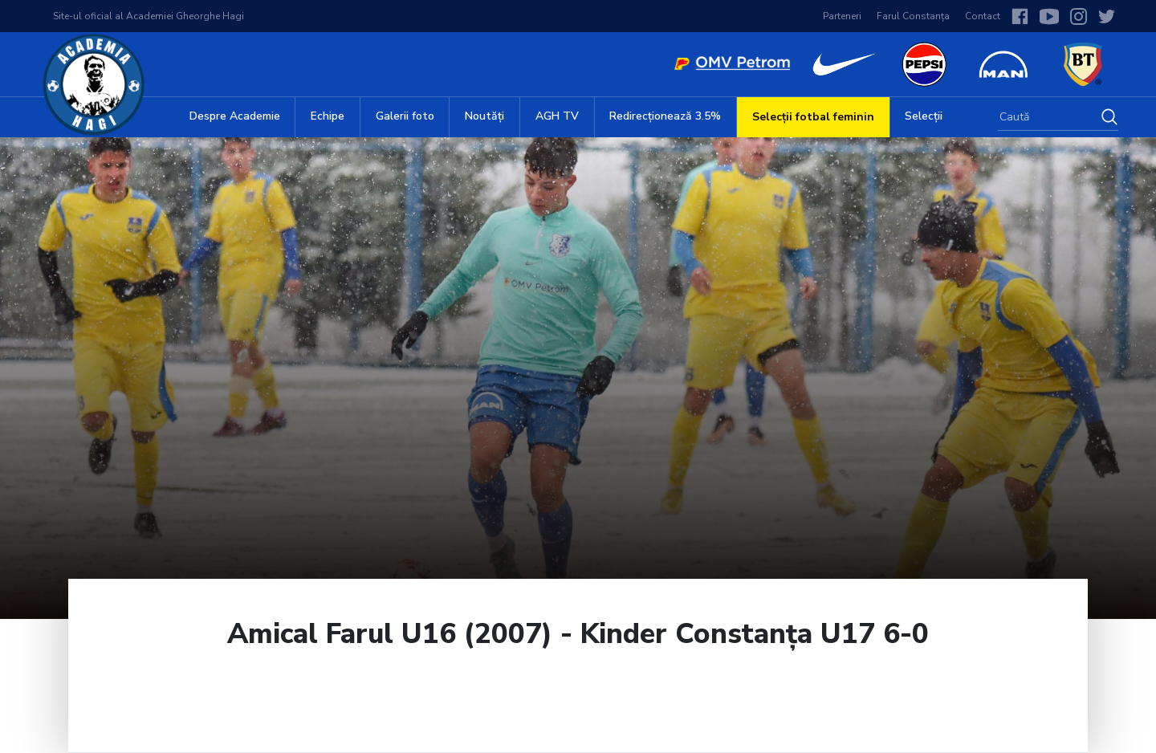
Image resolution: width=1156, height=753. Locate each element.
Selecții (923, 116)
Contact (982, 16)
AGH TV (557, 116)
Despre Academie (234, 116)
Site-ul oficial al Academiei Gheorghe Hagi (148, 16)
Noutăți (484, 116)
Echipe (327, 116)
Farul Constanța (913, 16)
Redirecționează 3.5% (665, 116)
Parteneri (842, 16)
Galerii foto (405, 116)
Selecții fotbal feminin (813, 116)
